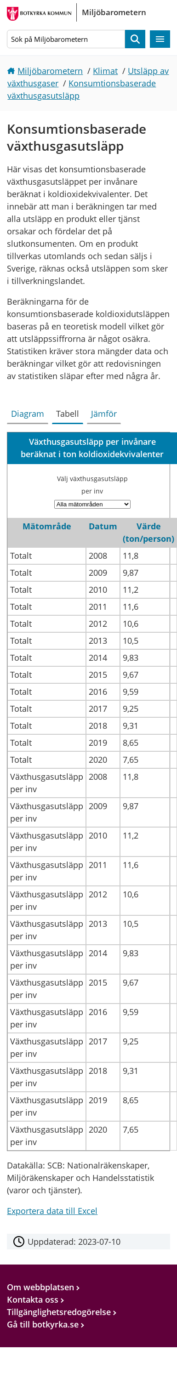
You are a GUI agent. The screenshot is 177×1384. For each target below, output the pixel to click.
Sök (135, 39)
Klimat (105, 70)
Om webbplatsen (40, 1287)
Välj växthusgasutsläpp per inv (92, 484)
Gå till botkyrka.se (43, 1324)
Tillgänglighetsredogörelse (59, 1311)
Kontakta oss (32, 1299)
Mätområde (47, 526)
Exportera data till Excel (52, 1210)
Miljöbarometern (50, 70)
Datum (103, 526)
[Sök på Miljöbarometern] (66, 39)
